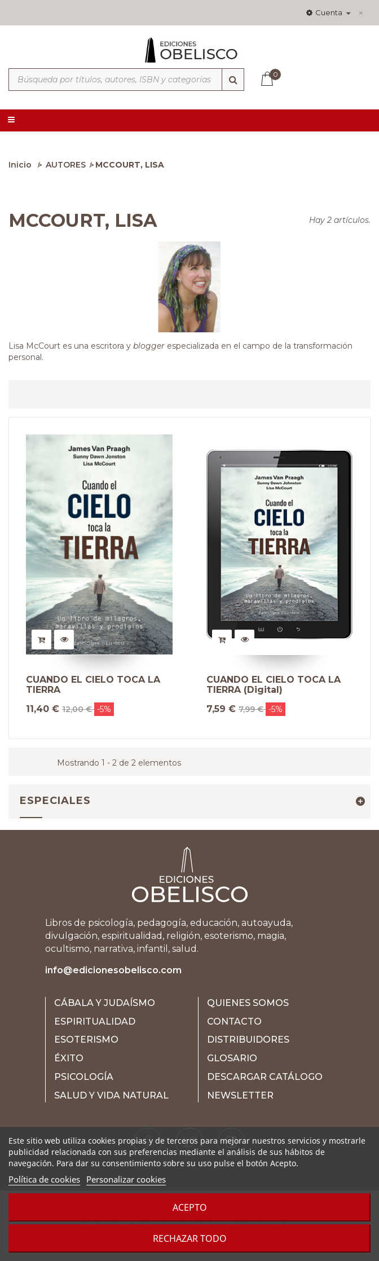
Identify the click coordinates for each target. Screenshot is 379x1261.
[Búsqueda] (233, 79)
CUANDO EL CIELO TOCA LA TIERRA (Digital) (273, 685)
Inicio (20, 165)
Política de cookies (44, 1179)
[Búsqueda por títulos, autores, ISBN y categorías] (126, 79)
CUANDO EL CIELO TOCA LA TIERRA (93, 685)
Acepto (190, 1207)
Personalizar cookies (126, 1179)
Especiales (55, 800)
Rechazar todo (190, 1238)
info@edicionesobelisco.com (113, 970)
